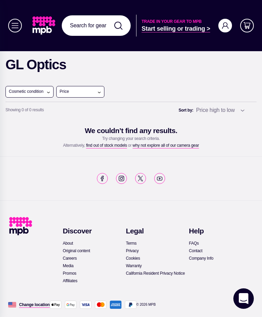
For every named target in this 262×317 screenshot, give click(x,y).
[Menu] (15, 25)
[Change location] (34, 305)
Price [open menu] (80, 92)
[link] (44, 25)
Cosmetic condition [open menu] (29, 92)
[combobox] (96, 25)
